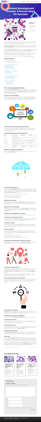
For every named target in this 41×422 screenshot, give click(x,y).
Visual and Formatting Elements (10, 76)
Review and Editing (8, 73)
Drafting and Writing (8, 72)
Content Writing (32, 25)
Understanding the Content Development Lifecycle (13, 62)
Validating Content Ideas (9, 67)
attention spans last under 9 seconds (26, 45)
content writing (25, 225)
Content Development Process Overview (11, 64)
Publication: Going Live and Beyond (10, 80)
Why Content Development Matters (10, 60)
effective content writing (19, 218)
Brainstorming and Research (9, 66)
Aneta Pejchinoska (32, 23)
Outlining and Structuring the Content (11, 71)
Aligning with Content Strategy (10, 68)
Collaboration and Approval (9, 78)
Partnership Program (23, 417)
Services (23, 1)
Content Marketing (32, 26)
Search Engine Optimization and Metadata (12, 77)
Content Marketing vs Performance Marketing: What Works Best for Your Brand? (9, 365)
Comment (7, 386)
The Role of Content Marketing (10, 61)
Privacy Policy (16, 417)
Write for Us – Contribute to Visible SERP (11, 418)
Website (7, 405)
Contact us (36, 1)
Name (7, 402)
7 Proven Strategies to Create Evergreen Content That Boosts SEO (32, 365)
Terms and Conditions (8, 417)
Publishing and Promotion (9, 81)
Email (7, 398)
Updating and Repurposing (9, 83)
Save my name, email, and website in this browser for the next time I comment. (19, 407)
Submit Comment (32, 409)
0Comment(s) (31, 28)
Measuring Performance (9, 82)
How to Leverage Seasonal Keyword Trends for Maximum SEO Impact (20, 365)
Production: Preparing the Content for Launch (12, 75)
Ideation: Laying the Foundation (10, 65)
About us (31, 1)
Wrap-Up (6, 85)
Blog (28, 1)
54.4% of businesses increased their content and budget (16, 91)
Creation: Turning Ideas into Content (10, 70)
